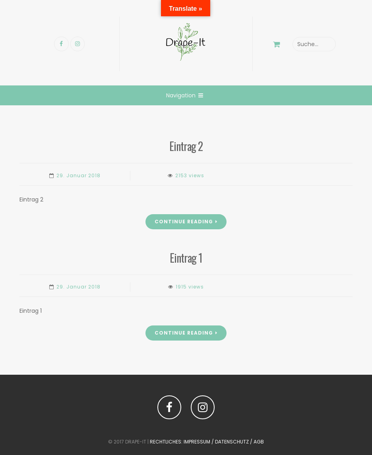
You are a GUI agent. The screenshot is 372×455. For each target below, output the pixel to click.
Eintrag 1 (186, 258)
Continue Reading (186, 221)
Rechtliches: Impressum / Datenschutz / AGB (207, 441)
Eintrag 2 (186, 146)
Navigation (184, 95)
